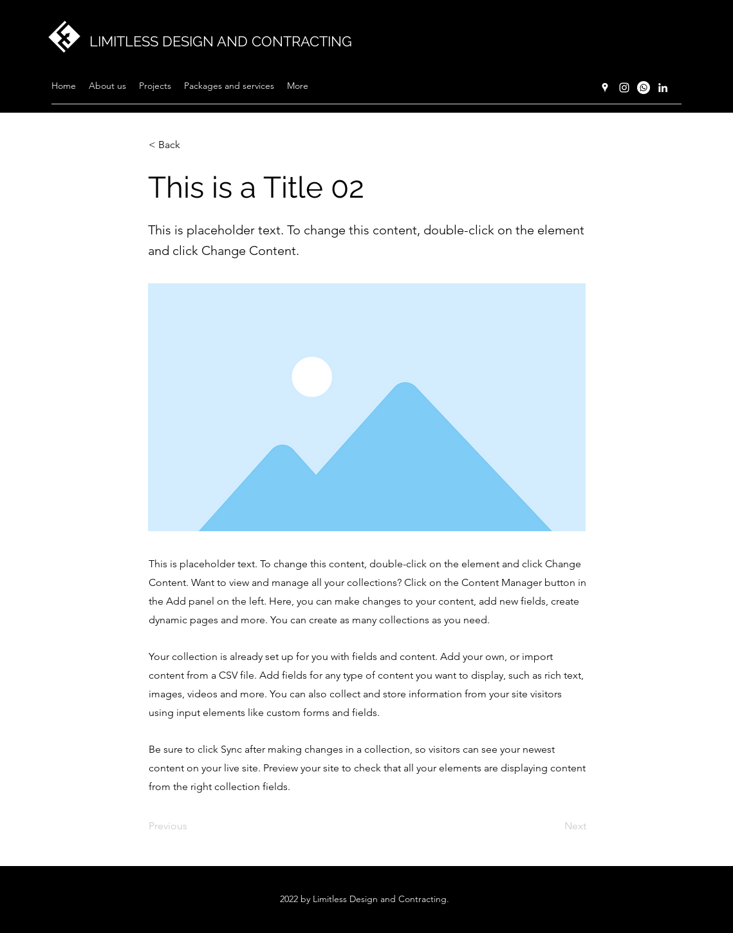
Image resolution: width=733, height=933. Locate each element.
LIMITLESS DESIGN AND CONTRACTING (220, 41)
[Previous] (191, 826)
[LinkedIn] (662, 87)
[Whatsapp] (643, 87)
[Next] (554, 826)
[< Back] (191, 145)
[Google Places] (604, 87)
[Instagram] (624, 87)
